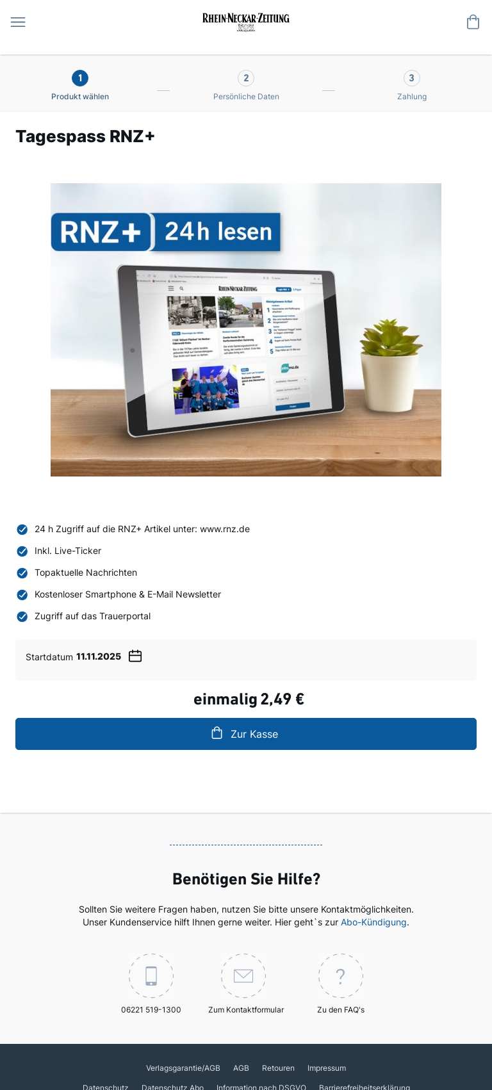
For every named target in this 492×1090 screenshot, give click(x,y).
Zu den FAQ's (341, 984)
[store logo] (246, 21)
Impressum (327, 1068)
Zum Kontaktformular (246, 984)
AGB (241, 1068)
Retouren (278, 1068)
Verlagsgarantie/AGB (183, 1068)
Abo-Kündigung (374, 921)
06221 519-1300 (151, 984)
